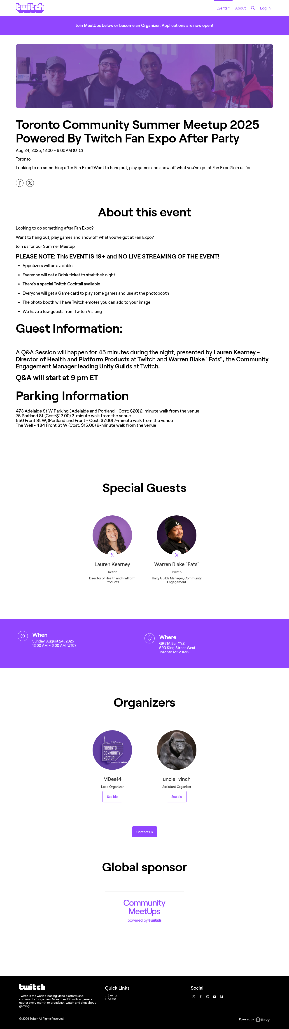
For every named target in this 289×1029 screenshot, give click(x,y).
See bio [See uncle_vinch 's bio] (176, 797)
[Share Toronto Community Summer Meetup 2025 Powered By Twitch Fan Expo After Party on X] (30, 183)
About (240, 8)
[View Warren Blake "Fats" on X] (177, 555)
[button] (144, 831)
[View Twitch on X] (112, 555)
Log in (265, 8)
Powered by (254, 1019)
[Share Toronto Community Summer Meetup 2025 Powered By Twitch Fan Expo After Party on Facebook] (19, 183)
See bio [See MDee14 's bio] (112, 797)
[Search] (252, 8)
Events (223, 8)
